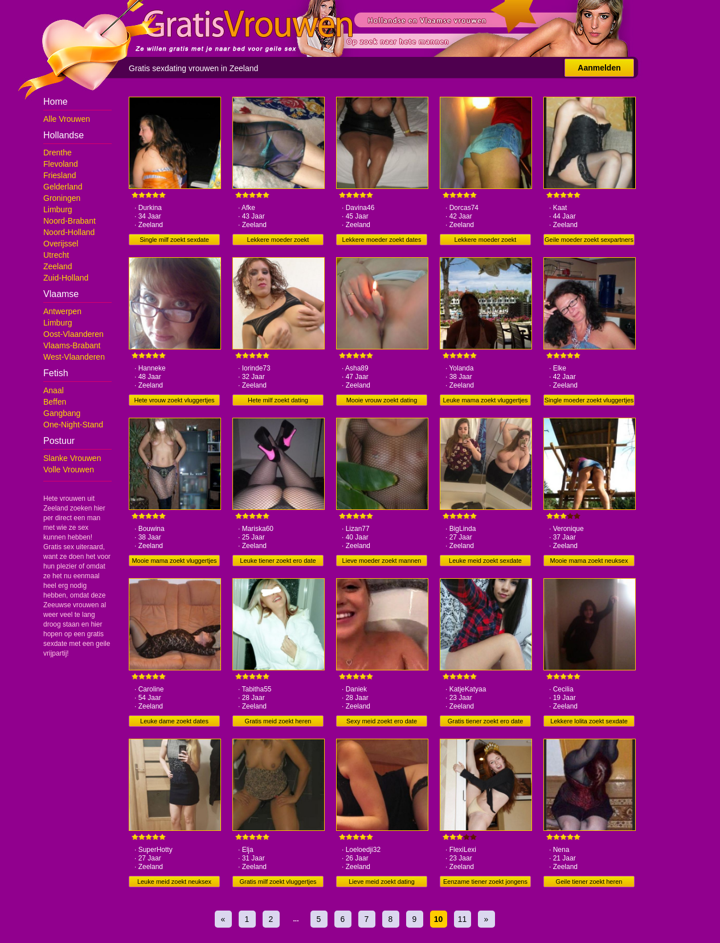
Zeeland (57, 266)
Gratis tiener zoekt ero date (485, 721)
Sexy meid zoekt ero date (381, 721)
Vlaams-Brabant (71, 345)
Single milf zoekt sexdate (174, 239)
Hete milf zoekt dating (278, 400)
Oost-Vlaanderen (73, 334)
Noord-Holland (69, 232)
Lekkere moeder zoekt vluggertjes (278, 240)
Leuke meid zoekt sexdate (485, 560)
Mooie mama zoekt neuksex (589, 560)
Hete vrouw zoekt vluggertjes (174, 400)
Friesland (59, 175)
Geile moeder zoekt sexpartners (589, 239)
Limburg (57, 209)
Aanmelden (599, 67)
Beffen (54, 401)
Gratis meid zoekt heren (278, 721)
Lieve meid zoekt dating (382, 881)
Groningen (61, 198)
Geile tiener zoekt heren (589, 881)
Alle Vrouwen (66, 118)
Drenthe (57, 152)
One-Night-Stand (73, 424)
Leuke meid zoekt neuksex (174, 881)
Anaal (53, 390)
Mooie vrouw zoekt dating (382, 400)
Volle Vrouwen (68, 469)
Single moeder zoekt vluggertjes (589, 400)
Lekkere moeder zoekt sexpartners (486, 240)
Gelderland (63, 186)
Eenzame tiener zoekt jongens (485, 881)
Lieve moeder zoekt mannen (382, 560)
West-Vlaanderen (74, 356)
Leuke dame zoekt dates (174, 721)
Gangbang (61, 413)
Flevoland (60, 163)
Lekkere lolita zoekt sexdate (589, 721)
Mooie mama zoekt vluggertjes (174, 560)
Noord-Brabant (69, 220)
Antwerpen (62, 311)
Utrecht (56, 255)
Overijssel (60, 243)
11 (462, 919)
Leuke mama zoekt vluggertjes (485, 400)
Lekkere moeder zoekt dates (382, 239)
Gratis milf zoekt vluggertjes (277, 881)
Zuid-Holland (65, 277)
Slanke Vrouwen (72, 458)
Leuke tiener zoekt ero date (278, 560)
